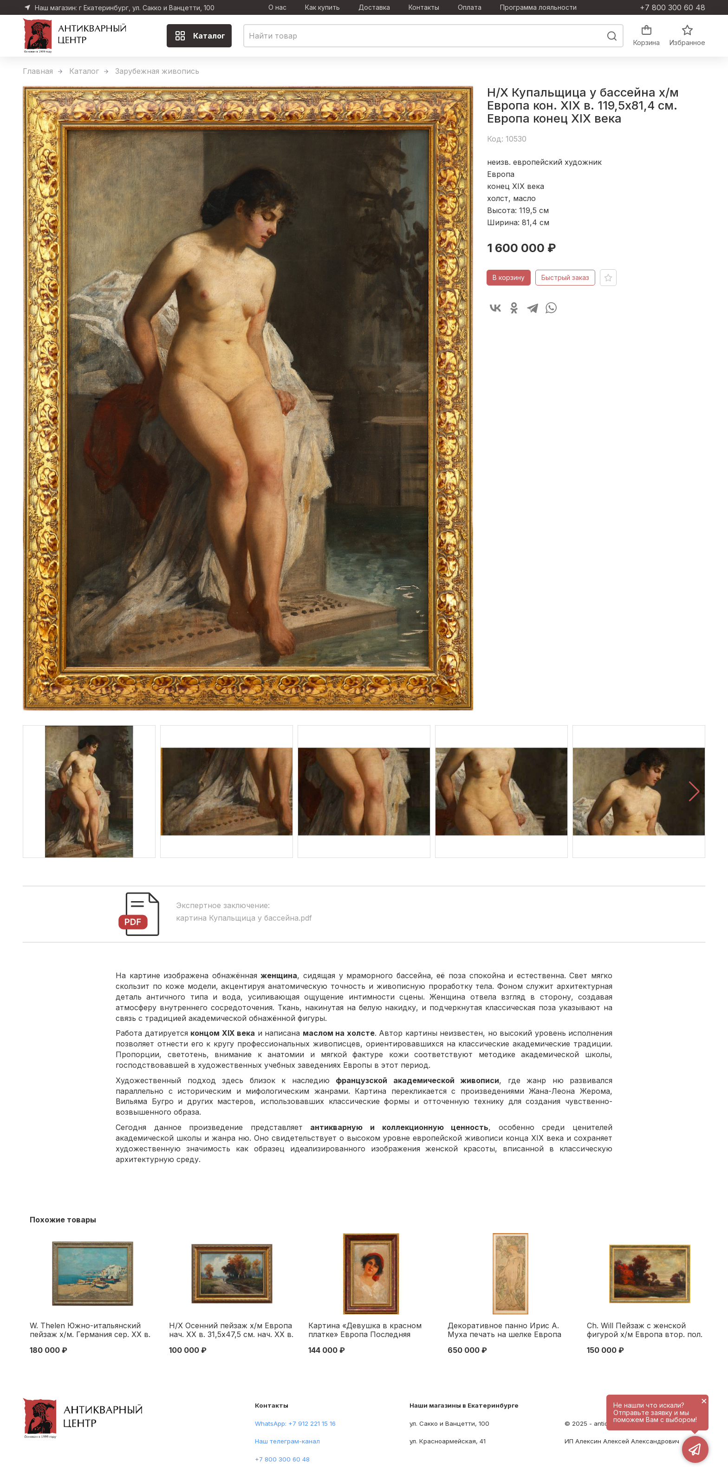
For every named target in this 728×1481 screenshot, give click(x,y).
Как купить (322, 7)
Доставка (374, 7)
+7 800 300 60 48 (672, 7)
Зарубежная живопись (157, 71)
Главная (38, 71)
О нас (277, 7)
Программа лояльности (538, 7)
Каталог (200, 35)
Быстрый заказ (565, 277)
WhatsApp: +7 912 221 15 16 (295, 1423)
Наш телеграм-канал (287, 1441)
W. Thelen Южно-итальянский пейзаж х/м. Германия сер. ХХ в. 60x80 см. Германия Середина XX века (90, 1330)
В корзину (509, 277)
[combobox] (433, 35)
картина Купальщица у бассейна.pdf (244, 917)
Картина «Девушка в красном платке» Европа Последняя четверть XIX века (365, 1330)
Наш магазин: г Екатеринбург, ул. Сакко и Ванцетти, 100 (124, 8)
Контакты (424, 7)
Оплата (469, 7)
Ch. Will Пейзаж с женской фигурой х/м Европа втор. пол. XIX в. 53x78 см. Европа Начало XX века (646, 1330)
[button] (694, 791)
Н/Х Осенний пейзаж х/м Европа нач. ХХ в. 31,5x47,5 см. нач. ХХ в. (231, 1330)
